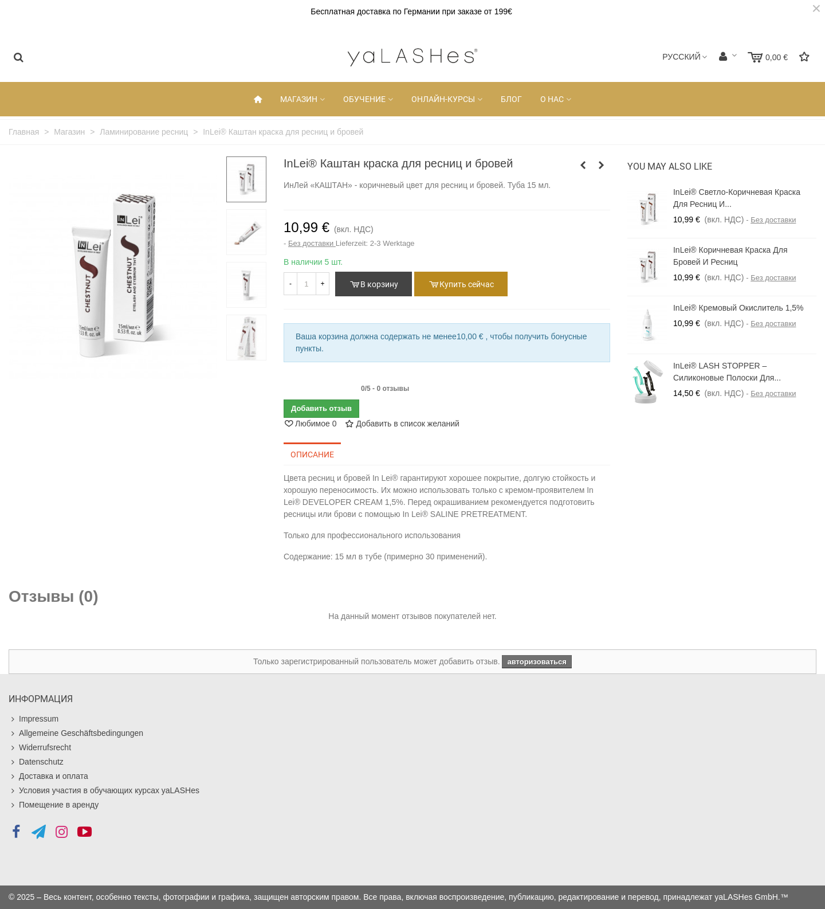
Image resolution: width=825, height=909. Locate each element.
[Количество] (306, 283)
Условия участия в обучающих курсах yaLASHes (104, 791)
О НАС (552, 99)
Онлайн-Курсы (443, 99)
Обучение (364, 99)
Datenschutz (36, 762)
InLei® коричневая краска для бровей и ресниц (730, 256)
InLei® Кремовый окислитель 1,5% (738, 307)
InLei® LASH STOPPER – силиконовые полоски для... (727, 371)
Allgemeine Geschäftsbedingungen (76, 733)
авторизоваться (536, 661)
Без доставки (312, 243)
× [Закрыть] (816, 8)
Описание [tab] (312, 454)
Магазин (298, 99)
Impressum (33, 719)
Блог (511, 99)
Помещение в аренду (54, 805)
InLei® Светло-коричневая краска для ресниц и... (736, 198)
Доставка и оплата (48, 776)
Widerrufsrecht (40, 748)
